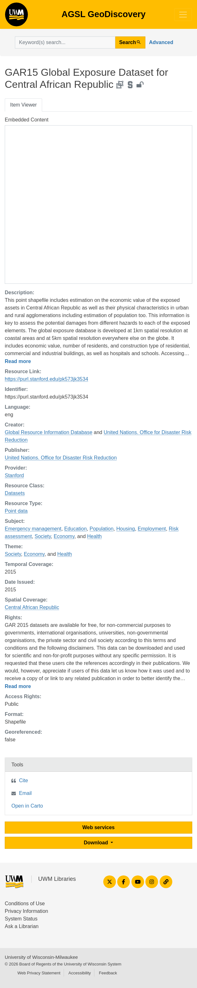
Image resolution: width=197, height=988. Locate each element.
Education (75, 528)
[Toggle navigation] (183, 14)
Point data (16, 511)
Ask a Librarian (22, 926)
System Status (21, 918)
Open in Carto (27, 806)
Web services (98, 827)
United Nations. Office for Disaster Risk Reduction (61, 457)
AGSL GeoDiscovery (16, 16)
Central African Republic (32, 607)
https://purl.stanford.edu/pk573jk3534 (46, 379)
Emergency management (33, 528)
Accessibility (79, 973)
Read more (18, 361)
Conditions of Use (25, 903)
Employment (152, 528)
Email (25, 793)
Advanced (161, 42)
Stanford (14, 475)
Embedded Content (26, 119)
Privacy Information (26, 911)
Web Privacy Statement (38, 973)
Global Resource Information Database (48, 432)
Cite (23, 780)
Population (102, 528)
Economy (64, 536)
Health (94, 536)
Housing (125, 528)
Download (97, 842)
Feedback (108, 973)
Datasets (15, 493)
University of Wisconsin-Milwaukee (41, 957)
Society (43, 536)
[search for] (65, 42)
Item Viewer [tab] (23, 104)
